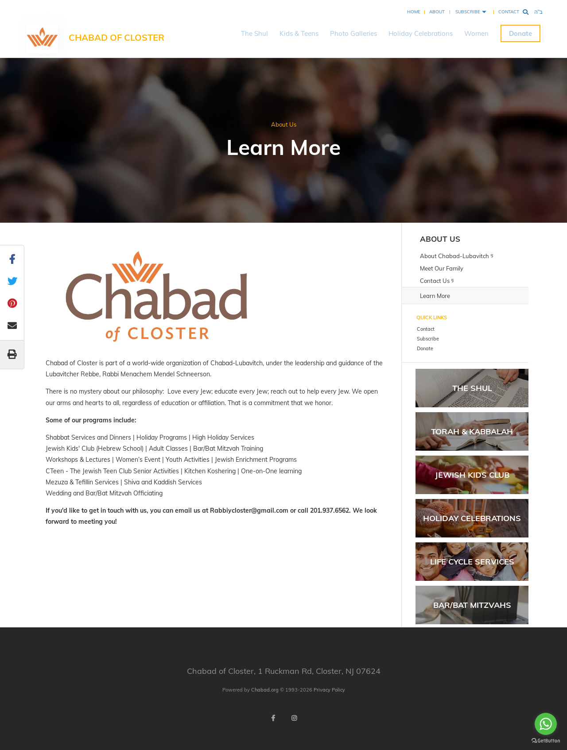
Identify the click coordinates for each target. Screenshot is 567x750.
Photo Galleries (353, 33)
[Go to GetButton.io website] (546, 741)
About (437, 12)
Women (476, 33)
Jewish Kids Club (472, 475)
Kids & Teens (299, 33)
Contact (508, 12)
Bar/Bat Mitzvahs (472, 605)
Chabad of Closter (116, 37)
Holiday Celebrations (420, 33)
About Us (283, 124)
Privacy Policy (329, 690)
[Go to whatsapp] (546, 724)
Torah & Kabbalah (472, 431)
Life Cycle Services (472, 562)
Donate (520, 33)
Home (413, 12)
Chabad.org (265, 690)
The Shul (254, 33)
